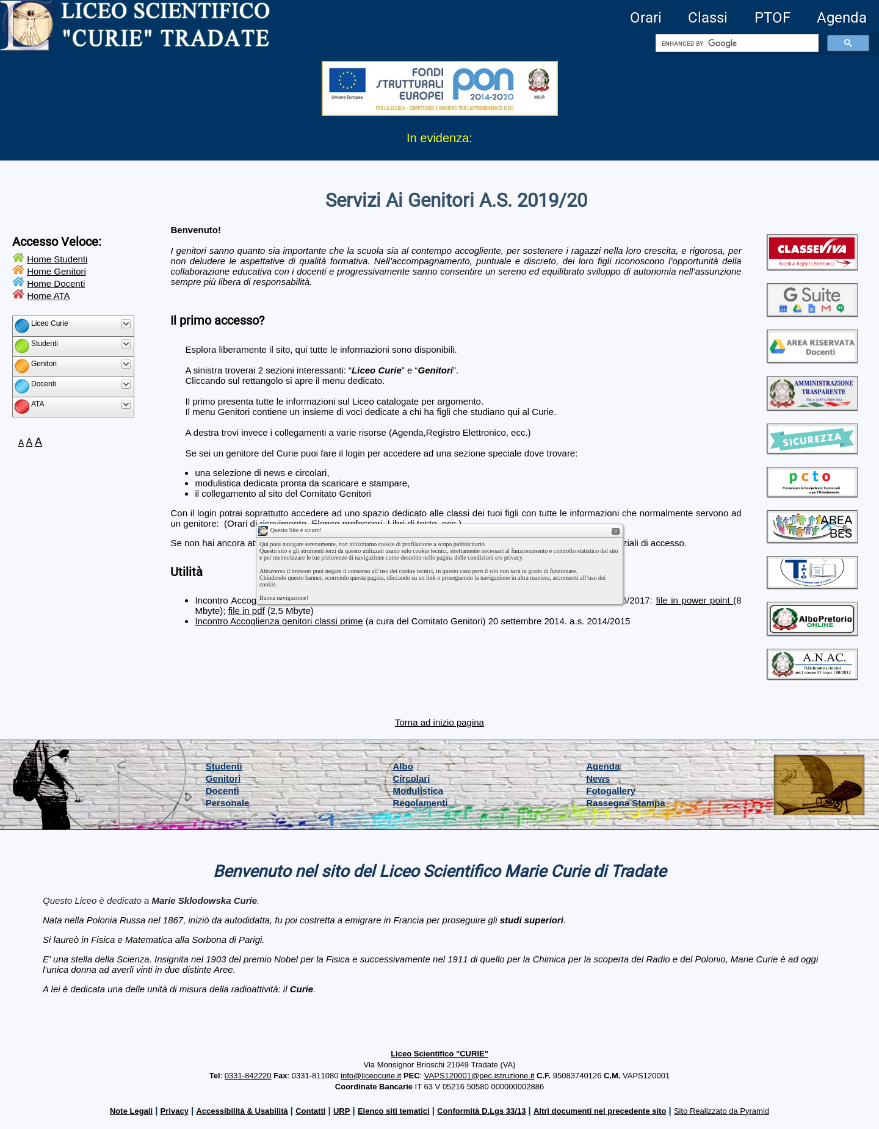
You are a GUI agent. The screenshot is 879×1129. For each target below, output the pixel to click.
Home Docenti (56, 283)
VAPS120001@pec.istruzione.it (479, 1075)
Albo (403, 766)
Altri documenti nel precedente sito (600, 1111)
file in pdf (246, 610)
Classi (708, 17)
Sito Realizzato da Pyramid (721, 1111)
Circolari (411, 778)
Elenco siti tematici (394, 1111)
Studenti (224, 766)
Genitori (223, 778)
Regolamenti (420, 803)
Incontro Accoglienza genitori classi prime (279, 621)
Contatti (310, 1111)
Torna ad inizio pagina (439, 722)
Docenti (222, 790)
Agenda (842, 17)
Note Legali (131, 1111)
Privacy (175, 1111)
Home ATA (48, 295)
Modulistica (418, 790)
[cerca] (736, 43)
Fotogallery (610, 790)
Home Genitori (56, 271)
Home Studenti (57, 259)
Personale (228, 803)
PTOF (772, 17)
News (598, 778)
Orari (646, 17)
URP (341, 1111)
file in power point (694, 600)
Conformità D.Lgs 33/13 (481, 1111)
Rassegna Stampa (625, 803)
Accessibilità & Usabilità (242, 1111)
